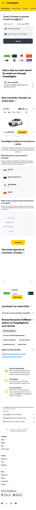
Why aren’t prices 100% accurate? (19, 421)
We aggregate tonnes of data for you (19, 418)
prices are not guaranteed (9, 409)
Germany (19, 429)
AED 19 (18, 19)
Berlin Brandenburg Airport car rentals (14, 354)
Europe (12, 429)
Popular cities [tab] (22, 344)
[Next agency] (31, 281)
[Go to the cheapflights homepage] (14, 3)
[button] (3, 3)
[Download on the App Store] (17, 495)
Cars (7, 429)
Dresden (25, 429)
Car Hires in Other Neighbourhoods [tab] (14, 335)
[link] (18, 242)
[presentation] (22, 19)
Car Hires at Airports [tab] (9, 331)
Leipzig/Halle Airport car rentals (12, 357)
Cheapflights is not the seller (19, 414)
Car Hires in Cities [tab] (24, 340)
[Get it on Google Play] (6, 495)
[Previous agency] (4, 281)
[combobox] (9, 24)
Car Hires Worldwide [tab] (9, 340)
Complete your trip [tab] (9, 344)
